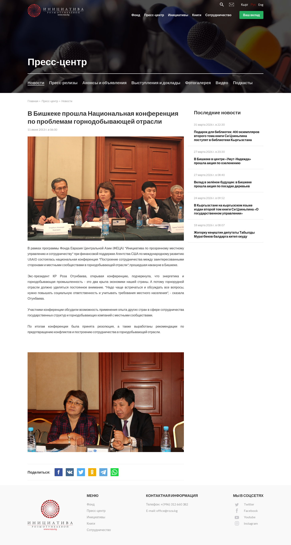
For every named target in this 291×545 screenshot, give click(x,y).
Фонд (136, 16)
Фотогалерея (198, 82)
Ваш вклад (251, 16)
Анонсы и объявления (104, 82)
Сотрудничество (218, 16)
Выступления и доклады (155, 82)
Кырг (244, 5)
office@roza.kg (167, 510)
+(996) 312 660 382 (174, 504)
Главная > (34, 101)
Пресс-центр (154, 16)
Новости (36, 82)
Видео (222, 82)
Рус (253, 5)
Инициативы (178, 16)
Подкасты (243, 82)
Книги (196, 16)
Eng (260, 5)
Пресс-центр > (51, 101)
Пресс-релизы (63, 82)
